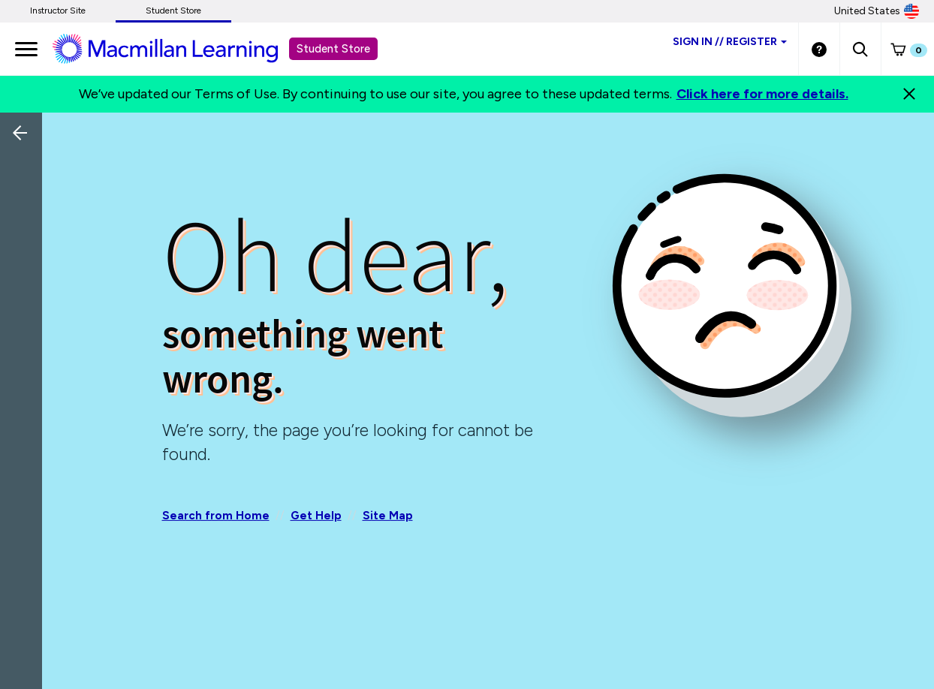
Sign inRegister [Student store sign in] (730, 41)
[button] (860, 49)
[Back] (24, 232)
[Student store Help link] (819, 49)
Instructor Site (58, 10)
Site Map (388, 515)
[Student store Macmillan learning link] (176, 48)
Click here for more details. (762, 94)
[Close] (909, 94)
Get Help (316, 515)
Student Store (173, 10)
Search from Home (216, 515)
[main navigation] (26, 49)
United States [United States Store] (876, 11)
